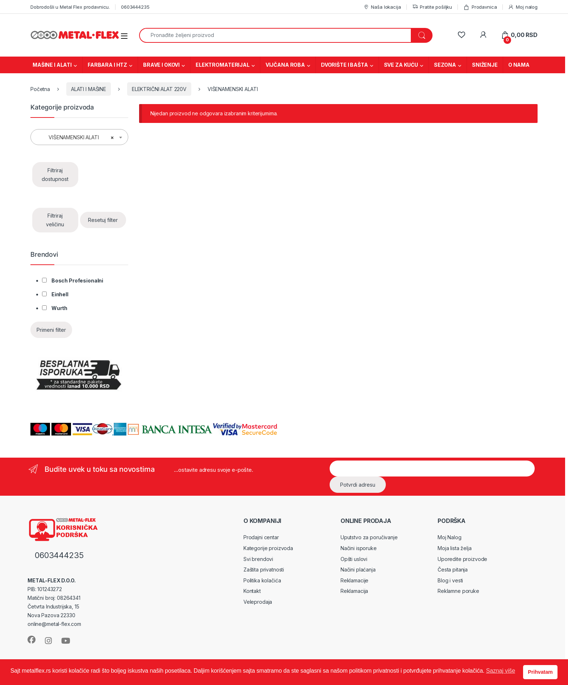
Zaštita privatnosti (263, 569)
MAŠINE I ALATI (52, 65)
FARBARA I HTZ (107, 65)
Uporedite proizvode (462, 559)
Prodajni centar (261, 537)
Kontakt (252, 591)
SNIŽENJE (485, 65)
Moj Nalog (450, 537)
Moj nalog (523, 7)
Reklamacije (354, 580)
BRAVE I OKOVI (161, 65)
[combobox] (275, 35)
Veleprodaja (257, 602)
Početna (40, 89)
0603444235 (135, 7)
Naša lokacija (382, 7)
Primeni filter (51, 330)
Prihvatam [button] (540, 672)
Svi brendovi (258, 559)
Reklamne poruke (458, 591)
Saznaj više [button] (500, 671)
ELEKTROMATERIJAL (223, 65)
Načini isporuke (359, 548)
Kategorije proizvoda (268, 548)
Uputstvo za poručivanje (369, 537)
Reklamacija (354, 591)
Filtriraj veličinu (55, 219)
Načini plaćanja (358, 569)
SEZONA (445, 65)
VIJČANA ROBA (285, 65)
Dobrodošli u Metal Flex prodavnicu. (70, 7)
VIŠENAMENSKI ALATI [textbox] (77, 137)
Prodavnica (480, 7)
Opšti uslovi (354, 559)
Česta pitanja (453, 569)
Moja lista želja (455, 548)
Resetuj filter (103, 220)
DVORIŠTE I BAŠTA (344, 65)
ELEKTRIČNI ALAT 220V (159, 89)
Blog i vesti (450, 580)
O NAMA (519, 65)
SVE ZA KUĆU (401, 65)
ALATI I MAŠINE (88, 89)
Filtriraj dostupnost (55, 174)
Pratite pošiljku (432, 7)
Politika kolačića (262, 580)
